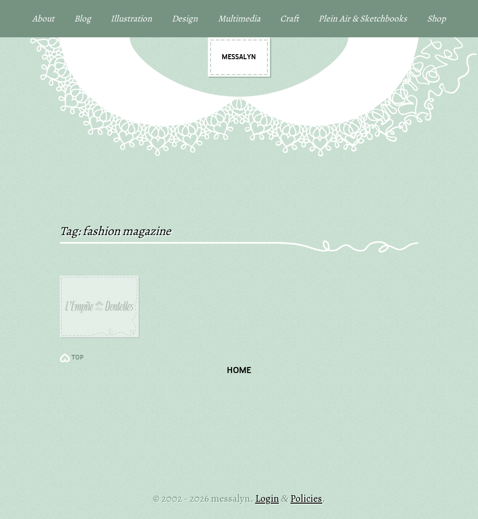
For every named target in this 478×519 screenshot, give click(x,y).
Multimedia (239, 18)
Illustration (131, 18)
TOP (77, 357)
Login (267, 498)
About (43, 18)
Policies (306, 498)
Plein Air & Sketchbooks (362, 18)
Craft (289, 18)
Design (185, 18)
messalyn (239, 57)
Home (239, 371)
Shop (436, 18)
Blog (82, 18)
